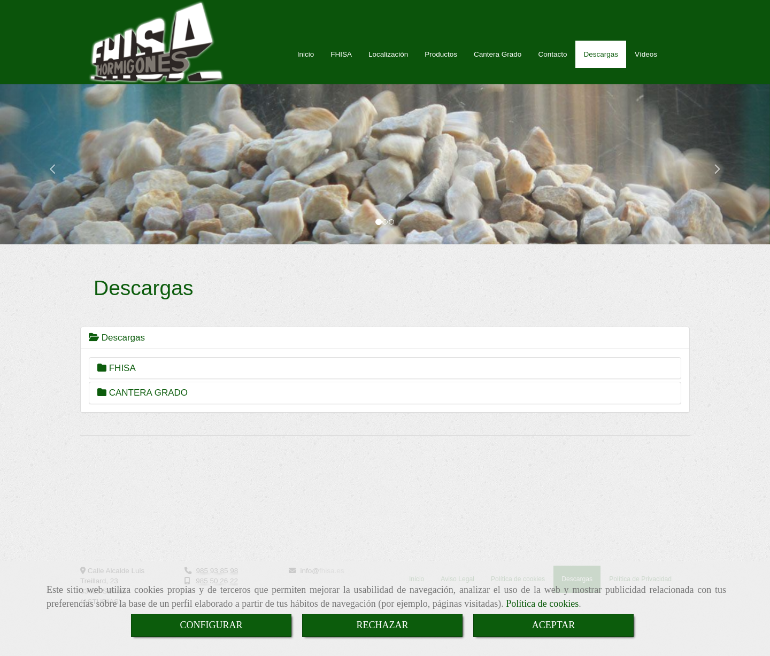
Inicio (305, 65)
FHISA (341, 65)
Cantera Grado (497, 65)
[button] (58, 175)
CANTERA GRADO (142, 403)
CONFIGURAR (211, 625)
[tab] (385, 348)
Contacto (552, 65)
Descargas (600, 65)
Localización (388, 65)
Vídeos (646, 65)
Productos (441, 65)
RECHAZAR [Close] (382, 625)
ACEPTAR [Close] (553, 625)
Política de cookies (542, 603)
